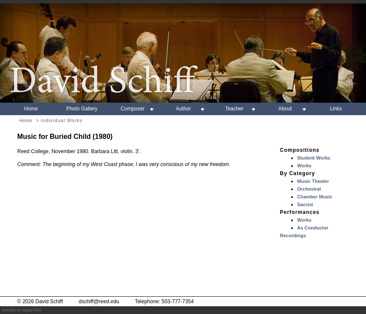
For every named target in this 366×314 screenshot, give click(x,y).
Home (31, 109)
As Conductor (313, 227)
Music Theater (313, 181)
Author (183, 109)
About (285, 109)
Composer (132, 109)
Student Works (313, 157)
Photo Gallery (82, 109)
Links (336, 109)
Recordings (293, 235)
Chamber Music (314, 196)
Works (304, 165)
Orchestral (309, 189)
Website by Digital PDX (22, 310)
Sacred (305, 204)
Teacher (234, 109)
